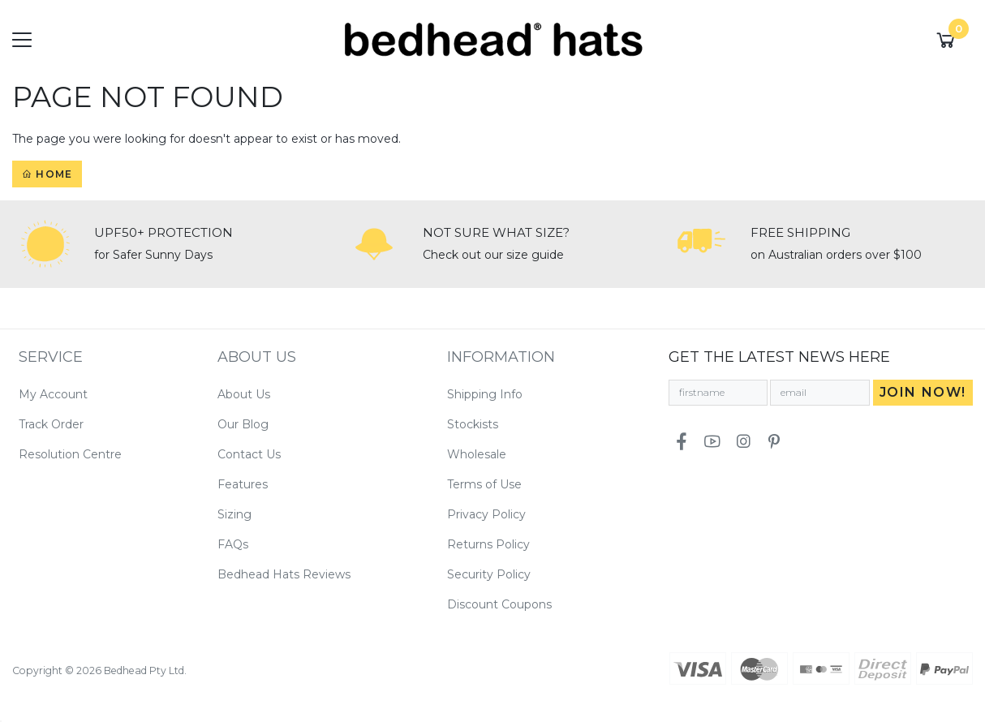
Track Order (51, 424)
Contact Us (249, 454)
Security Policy (489, 574)
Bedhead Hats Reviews (284, 574)
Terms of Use (484, 484)
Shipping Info (485, 394)
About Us (243, 394)
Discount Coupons (499, 604)
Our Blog (243, 424)
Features (242, 484)
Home (47, 174)
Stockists (472, 424)
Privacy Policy (486, 514)
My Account (53, 394)
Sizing (234, 514)
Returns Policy (488, 544)
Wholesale (476, 454)
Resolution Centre (70, 454)
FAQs (232, 544)
